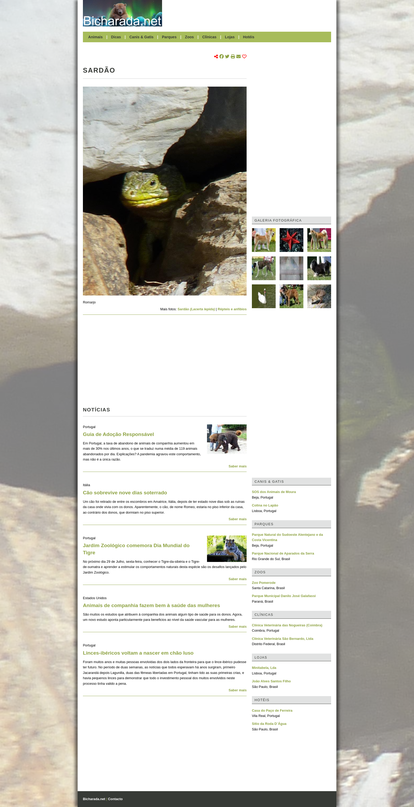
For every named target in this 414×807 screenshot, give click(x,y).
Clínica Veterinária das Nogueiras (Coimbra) (287, 625)
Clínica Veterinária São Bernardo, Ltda (282, 639)
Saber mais (238, 466)
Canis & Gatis (141, 37)
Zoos (189, 37)
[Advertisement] (249, 13)
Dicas (116, 37)
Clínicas (209, 37)
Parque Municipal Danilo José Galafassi (284, 596)
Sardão (196, 309)
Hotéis (248, 37)
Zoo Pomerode (264, 583)
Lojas (230, 37)
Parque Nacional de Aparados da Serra (283, 553)
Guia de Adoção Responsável (118, 434)
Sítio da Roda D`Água (269, 724)
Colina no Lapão (265, 505)
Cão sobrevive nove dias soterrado (125, 492)
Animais (95, 37)
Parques (169, 37)
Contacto (115, 799)
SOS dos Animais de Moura (274, 492)
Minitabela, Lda (264, 668)
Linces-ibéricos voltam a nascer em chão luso (138, 653)
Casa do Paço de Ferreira (272, 710)
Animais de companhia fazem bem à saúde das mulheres (151, 605)
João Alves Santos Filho (271, 681)
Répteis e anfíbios (232, 309)
